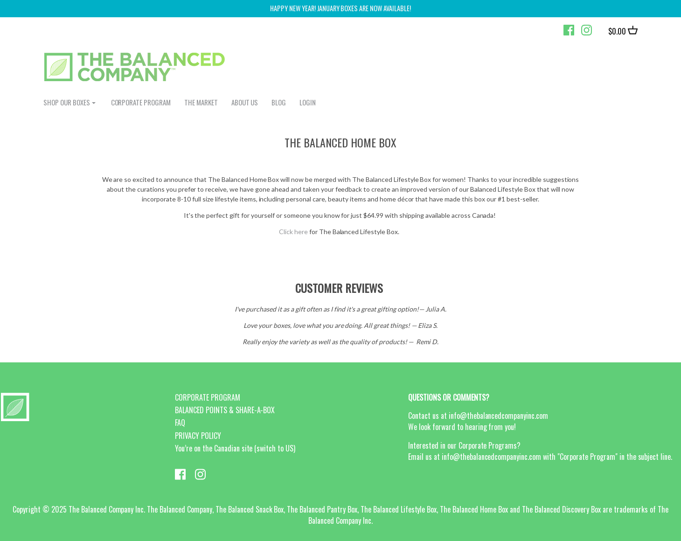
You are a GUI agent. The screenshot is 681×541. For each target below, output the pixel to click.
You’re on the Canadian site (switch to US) (235, 448)
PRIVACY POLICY (198, 435)
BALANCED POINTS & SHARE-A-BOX (225, 410)
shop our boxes (66, 102)
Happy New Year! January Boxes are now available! (340, 8)
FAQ (180, 422)
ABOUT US (244, 102)
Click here (293, 232)
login (307, 102)
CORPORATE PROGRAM (141, 102)
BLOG (278, 102)
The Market (201, 102)
